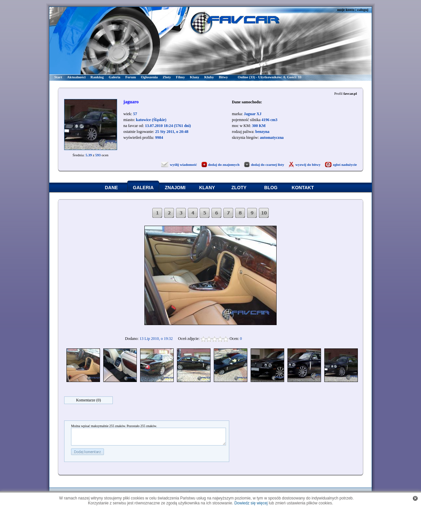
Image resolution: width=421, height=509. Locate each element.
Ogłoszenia (149, 77)
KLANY (207, 187)
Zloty (167, 77)
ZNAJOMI (175, 187)
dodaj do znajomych (223, 164)
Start (58, 77)
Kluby (209, 77)
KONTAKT (303, 187)
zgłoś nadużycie (345, 164)
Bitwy (223, 77)
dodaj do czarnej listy (267, 164)
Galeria (114, 77)
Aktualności (76, 77)
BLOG (270, 187)
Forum (130, 77)
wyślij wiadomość (183, 164)
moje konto (346, 10)
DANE (111, 187)
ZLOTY (239, 187)
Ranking (97, 77)
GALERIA (143, 187)
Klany (194, 77)
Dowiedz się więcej (250, 503)
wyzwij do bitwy (307, 164)
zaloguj (362, 10)
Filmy (180, 77)
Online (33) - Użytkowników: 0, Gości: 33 (269, 77)
